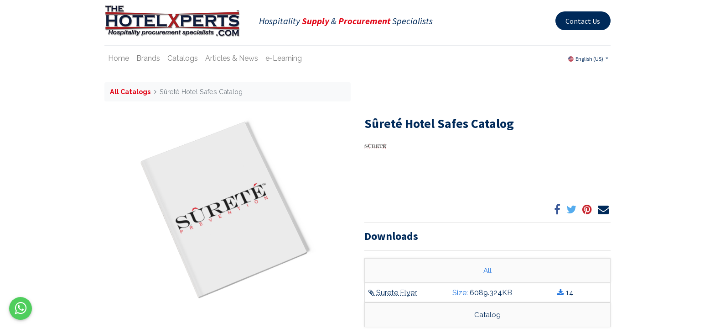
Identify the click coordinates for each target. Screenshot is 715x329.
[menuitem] (118, 58)
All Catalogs (130, 92)
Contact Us (582, 21)
